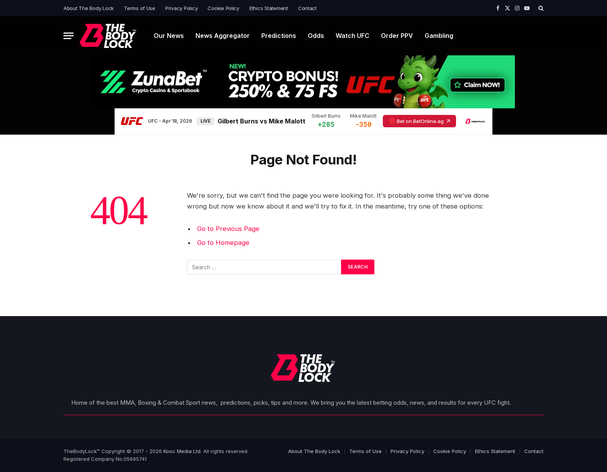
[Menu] (68, 35)
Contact (307, 8)
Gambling (439, 35)
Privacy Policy (181, 8)
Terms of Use (139, 8)
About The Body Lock (88, 8)
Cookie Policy (223, 8)
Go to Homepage (223, 242)
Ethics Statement (268, 8)
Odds (316, 35)
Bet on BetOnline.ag (419, 121)
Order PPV (397, 35)
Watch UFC (352, 35)
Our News (169, 35)
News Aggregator (222, 35)
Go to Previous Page (228, 229)
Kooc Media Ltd (182, 451)
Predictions (278, 35)
